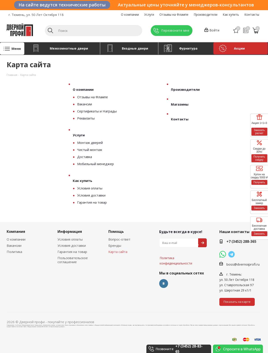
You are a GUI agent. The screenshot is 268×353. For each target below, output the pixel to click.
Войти (211, 30)
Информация (69, 231)
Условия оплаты (89, 188)
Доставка (84, 156)
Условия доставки (91, 195)
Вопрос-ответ (119, 239)
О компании (130, 14)
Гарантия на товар (92, 202)
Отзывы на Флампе (173, 14)
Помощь (116, 231)
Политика (14, 251)
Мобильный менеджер (95, 164)
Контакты (251, 14)
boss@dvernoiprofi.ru (243, 264)
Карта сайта (117, 251)
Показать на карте (237, 302)
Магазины (179, 104)
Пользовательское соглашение (72, 260)
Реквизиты (86, 118)
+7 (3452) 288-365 (241, 241)
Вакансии (84, 104)
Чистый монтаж (89, 149)
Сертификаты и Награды (97, 111)
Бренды (114, 245)
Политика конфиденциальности (181, 244)
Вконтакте (163, 283)
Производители (205, 14)
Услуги (149, 14)
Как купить (231, 14)
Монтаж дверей (90, 142)
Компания (16, 231)
